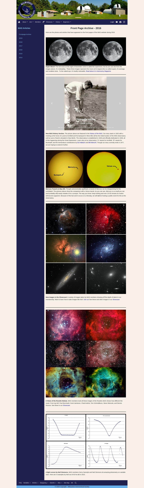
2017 (20, 46)
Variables (26, 483)
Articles (34, 483)
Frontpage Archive (25, 34)
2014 (20, 57)
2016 (20, 50)
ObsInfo (52, 483)
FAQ (20, 483)
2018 (20, 42)
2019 (20, 38)
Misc (59, 483)
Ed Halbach (81, 142)
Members (38, 22)
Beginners (66, 22)
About (24, 22)
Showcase (49, 22)
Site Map (66, 483)
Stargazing (43, 483)
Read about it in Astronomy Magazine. (98, 71)
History (58, 22)
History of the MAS (96, 133)
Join (30, 22)
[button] (52, 103)
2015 (20, 53)
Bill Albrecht (92, 142)
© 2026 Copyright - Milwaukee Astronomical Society (72, 486)
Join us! (86, 299)
